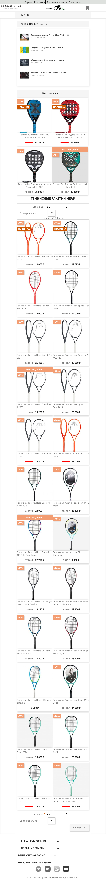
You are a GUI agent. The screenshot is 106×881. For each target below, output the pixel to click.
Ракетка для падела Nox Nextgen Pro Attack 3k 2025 (34, 185)
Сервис (29, 2)
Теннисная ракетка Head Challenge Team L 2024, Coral (70, 603)
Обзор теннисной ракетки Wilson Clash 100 (49, 73)
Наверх (79, 828)
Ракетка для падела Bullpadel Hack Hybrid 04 (70, 185)
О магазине (74, 2)
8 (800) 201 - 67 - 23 (11, 5)
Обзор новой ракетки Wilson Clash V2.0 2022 (50, 35)
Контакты (39, 2)
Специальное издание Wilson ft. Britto (47, 47)
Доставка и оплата (56, 2)
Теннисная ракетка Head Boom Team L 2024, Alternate (68, 800)
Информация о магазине (34, 862)
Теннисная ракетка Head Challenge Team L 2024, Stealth (34, 603)
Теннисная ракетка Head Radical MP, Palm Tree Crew (33, 553)
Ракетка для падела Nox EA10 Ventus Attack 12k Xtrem (34, 136)
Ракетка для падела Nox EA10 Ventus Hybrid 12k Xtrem (70, 136)
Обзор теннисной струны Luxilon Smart (47, 60)
